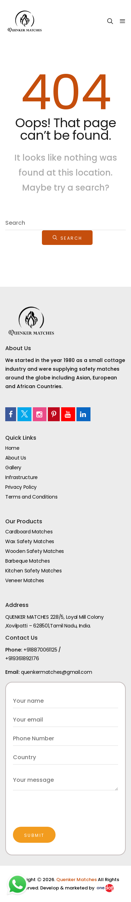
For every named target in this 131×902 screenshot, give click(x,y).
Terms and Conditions (31, 496)
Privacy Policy (21, 487)
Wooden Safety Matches (34, 551)
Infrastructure (21, 477)
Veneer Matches (24, 580)
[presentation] (66, 804)
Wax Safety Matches (29, 541)
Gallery (13, 467)
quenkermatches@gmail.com (56, 672)
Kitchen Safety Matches (33, 570)
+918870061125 (40, 649)
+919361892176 (22, 658)
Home (12, 448)
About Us (15, 457)
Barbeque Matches (27, 560)
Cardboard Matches (28, 531)
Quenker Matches (77, 879)
